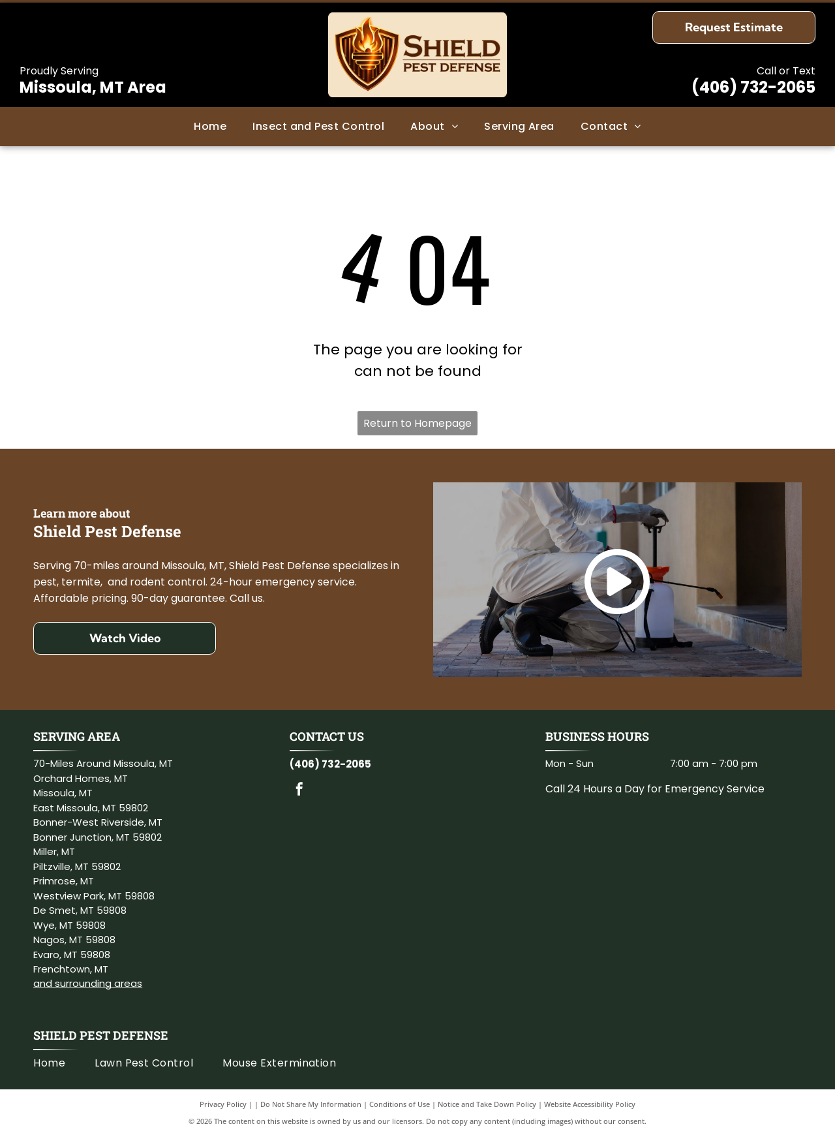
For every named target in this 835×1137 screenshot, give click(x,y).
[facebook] (299, 790)
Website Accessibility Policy (589, 1104)
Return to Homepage (417, 423)
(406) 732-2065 (753, 87)
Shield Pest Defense (100, 1035)
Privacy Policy (223, 1104)
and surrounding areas (87, 983)
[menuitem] (210, 127)
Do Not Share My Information (310, 1104)
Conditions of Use (399, 1104)
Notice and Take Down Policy (487, 1104)
